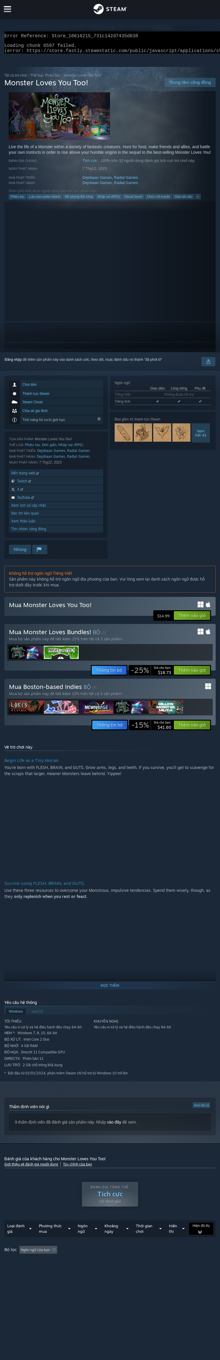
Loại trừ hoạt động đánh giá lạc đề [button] (92, 1262)
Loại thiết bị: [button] (146, 1270)
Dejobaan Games (97, 181)
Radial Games (126, 181)
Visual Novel (133, 200)
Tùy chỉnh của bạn (77, 1168)
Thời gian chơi (144, 1240)
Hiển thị (173, 1240)
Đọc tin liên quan (25, 516)
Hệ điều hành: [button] (75, 1270)
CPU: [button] (102, 1270)
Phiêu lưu (17, 200)
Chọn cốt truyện (158, 200)
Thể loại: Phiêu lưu (45, 79)
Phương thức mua (50, 1240)
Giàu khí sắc (183, 200)
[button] (192, 619)
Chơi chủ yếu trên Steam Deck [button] (29, 1270)
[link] (151, 673)
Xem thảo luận (23, 524)
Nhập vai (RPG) (109, 200)
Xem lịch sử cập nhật (28, 509)
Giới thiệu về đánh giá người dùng (31, 1168)
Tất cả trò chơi (15, 79)
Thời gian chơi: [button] (141, 1262)
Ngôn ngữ (83, 1240)
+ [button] (198, 200)
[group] (110, 1266)
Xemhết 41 (200, 436)
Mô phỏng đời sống (79, 200)
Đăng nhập (13, 363)
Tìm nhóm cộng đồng (28, 532)
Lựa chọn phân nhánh (44, 200)
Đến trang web (25, 476)
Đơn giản (49, 448)
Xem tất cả (201, 1108)
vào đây (114, 1125)
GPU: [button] (121, 1270)
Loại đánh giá (16, 1240)
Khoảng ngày (111, 1240)
